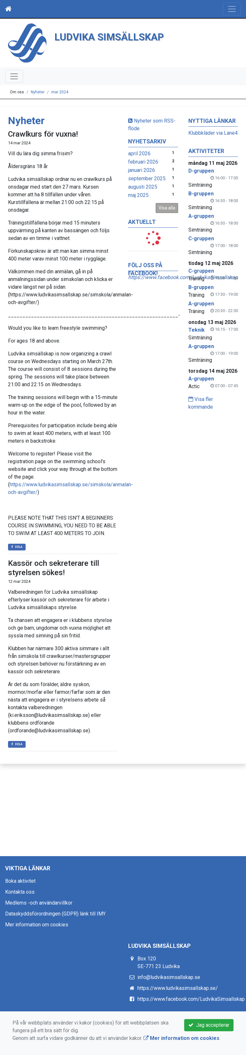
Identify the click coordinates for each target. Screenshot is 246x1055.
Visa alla (167, 207)
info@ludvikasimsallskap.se (168, 977)
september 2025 (147, 178)
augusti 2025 (142, 187)
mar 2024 (59, 92)
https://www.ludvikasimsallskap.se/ (177, 988)
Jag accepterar (208, 1025)
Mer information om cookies (36, 925)
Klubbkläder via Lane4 (213, 133)
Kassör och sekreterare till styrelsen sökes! (53, 568)
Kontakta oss (20, 892)
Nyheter (38, 92)
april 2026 (139, 153)
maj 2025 (138, 195)
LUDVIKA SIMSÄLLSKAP (109, 37)
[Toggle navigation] (232, 9)
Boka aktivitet (20, 881)
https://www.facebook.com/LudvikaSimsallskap (191, 999)
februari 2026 (143, 162)
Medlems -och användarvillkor (38, 903)
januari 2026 (141, 170)
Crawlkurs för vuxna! (43, 134)
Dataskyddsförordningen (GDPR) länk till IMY (55, 914)
